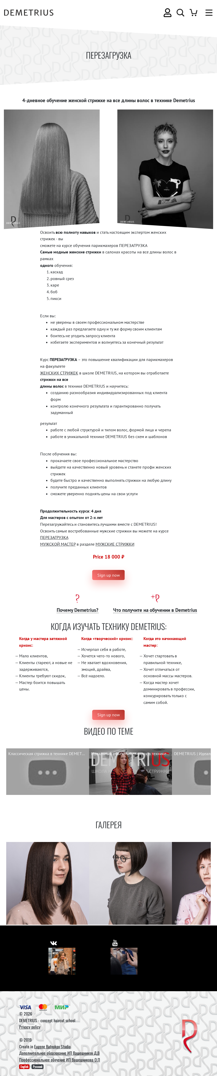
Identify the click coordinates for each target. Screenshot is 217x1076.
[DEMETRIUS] (190, 1037)
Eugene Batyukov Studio (52, 1046)
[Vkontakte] (61, 961)
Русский (37, 1066)
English (24, 1066)
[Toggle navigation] (206, 12)
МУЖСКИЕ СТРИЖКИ (115, 544)
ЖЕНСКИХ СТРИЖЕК (59, 372)
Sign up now (108, 575)
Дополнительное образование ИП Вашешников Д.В (59, 1053)
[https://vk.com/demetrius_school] (53, 942)
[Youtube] (124, 961)
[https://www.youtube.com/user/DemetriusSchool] (115, 942)
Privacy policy (29, 1027)
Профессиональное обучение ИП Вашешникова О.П (59, 1060)
